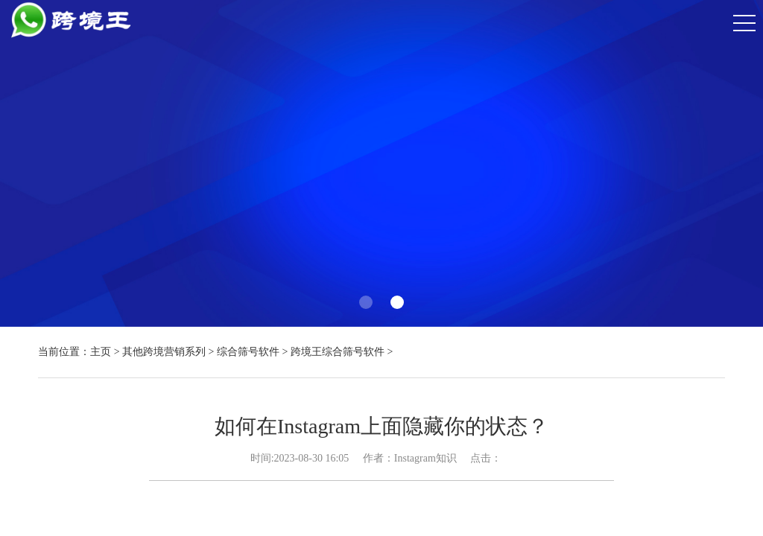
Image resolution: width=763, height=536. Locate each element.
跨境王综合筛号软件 (337, 351)
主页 (100, 351)
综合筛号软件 (248, 351)
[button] (366, 302)
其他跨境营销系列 (164, 351)
